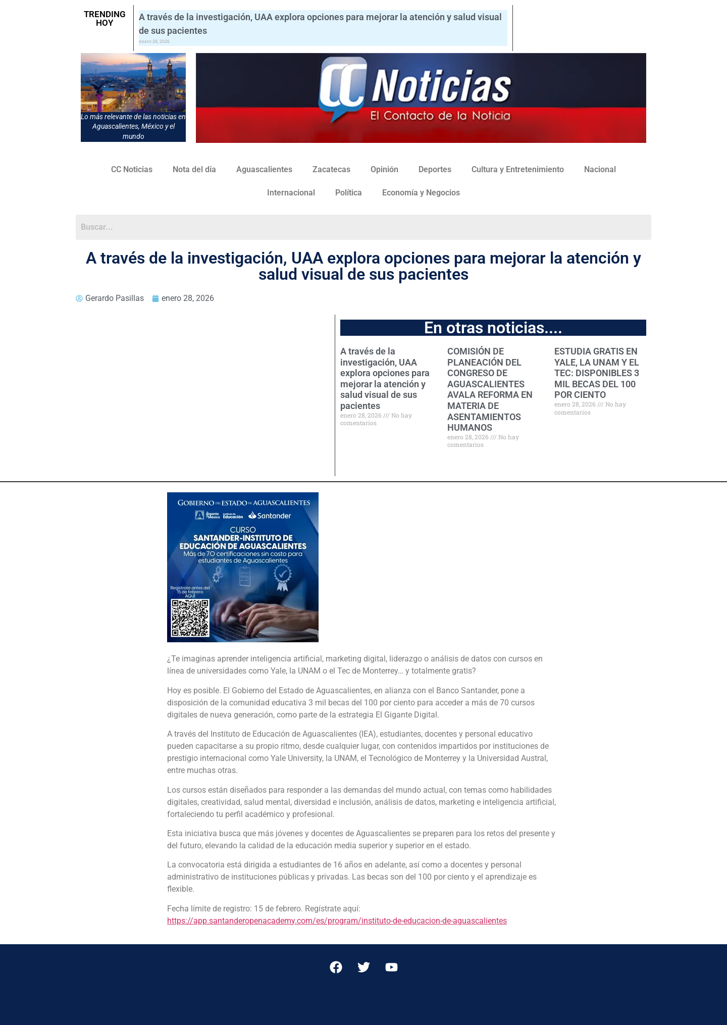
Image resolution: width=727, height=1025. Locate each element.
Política (348, 192)
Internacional (291, 192)
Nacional (600, 169)
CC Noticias (131, 169)
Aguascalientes (264, 169)
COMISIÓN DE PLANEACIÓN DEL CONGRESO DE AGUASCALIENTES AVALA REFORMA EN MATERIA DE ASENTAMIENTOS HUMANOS (490, 389)
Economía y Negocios (421, 192)
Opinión (384, 169)
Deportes (435, 169)
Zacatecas (331, 169)
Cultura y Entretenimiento (518, 169)
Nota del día (194, 169)
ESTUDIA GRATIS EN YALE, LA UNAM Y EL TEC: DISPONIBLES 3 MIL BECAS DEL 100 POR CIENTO (596, 373)
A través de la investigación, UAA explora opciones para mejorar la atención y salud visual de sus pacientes (385, 378)
